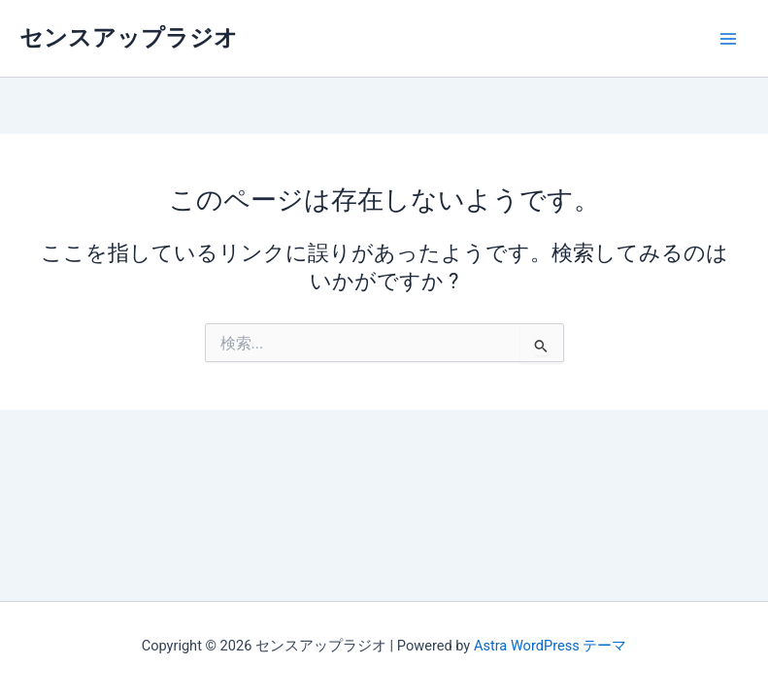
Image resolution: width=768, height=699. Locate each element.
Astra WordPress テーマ (550, 645)
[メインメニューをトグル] (728, 38)
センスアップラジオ (128, 37)
